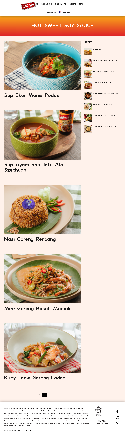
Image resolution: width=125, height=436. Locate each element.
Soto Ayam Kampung (102, 104)
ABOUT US (46, 4)
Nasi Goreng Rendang (30, 239)
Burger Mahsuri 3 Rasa (104, 71)
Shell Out (97, 49)
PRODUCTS (60, 4)
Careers (51, 12)
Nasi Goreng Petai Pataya (104, 115)
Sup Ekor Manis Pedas (31, 95)
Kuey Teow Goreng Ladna (35, 377)
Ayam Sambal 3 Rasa (102, 82)
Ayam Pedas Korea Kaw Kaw (106, 93)
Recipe (72, 4)
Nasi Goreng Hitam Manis (105, 126)
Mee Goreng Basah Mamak (37, 308)
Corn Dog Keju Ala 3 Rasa (105, 60)
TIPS (81, 4)
